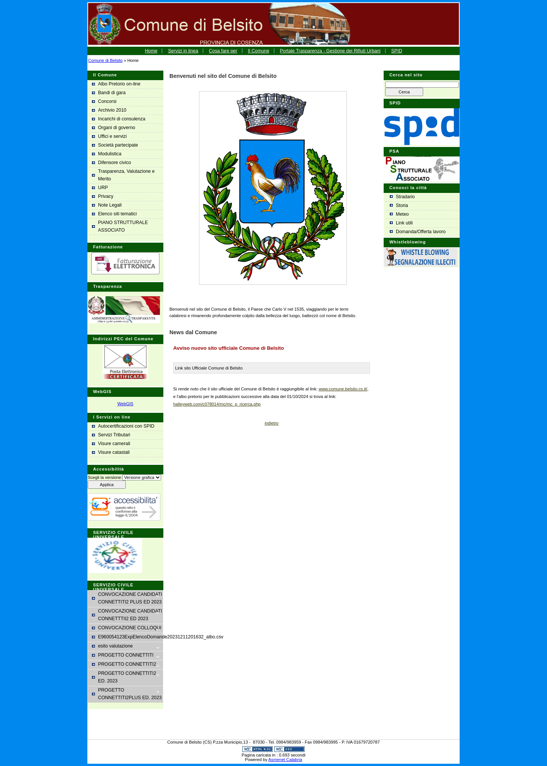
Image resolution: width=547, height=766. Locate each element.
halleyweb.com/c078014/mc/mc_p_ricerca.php (217, 404)
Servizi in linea (183, 51)
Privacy (105, 196)
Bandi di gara (112, 92)
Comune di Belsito (105, 60)
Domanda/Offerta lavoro (421, 231)
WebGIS (125, 403)
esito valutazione (126, 646)
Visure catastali (114, 452)
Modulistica (110, 153)
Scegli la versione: (105, 477)
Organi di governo (116, 127)
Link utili (404, 223)
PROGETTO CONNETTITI (126, 655)
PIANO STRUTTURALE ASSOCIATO (123, 226)
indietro (272, 423)
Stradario (405, 196)
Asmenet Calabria (285, 759)
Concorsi (107, 101)
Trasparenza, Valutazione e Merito (126, 175)
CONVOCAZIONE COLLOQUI (126, 628)
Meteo (402, 214)
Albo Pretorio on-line (119, 84)
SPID (396, 51)
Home (151, 51)
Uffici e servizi (112, 136)
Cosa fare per (223, 51)
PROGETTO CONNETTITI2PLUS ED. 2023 (127, 693)
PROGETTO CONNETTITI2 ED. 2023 (126, 677)
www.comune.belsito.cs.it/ (343, 389)
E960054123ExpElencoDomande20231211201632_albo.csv (130, 637)
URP (103, 187)
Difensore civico (114, 162)
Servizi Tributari (114, 434)
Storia (402, 205)
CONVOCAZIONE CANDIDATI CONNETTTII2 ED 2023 (127, 614)
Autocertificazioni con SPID (126, 426)
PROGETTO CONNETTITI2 (126, 665)
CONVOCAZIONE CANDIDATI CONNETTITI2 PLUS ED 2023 (127, 598)
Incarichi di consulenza (121, 119)
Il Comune (258, 51)
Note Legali (110, 205)
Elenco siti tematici (117, 213)
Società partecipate (118, 145)
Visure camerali (114, 443)
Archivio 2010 (112, 110)
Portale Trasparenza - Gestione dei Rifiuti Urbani (330, 51)
